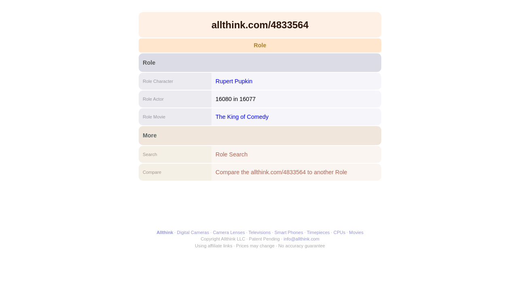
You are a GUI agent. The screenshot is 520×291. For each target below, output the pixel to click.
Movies (356, 232)
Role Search (231, 154)
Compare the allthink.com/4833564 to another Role (281, 172)
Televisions (260, 232)
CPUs (339, 232)
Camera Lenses (229, 232)
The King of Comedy (242, 117)
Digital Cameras (193, 232)
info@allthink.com (301, 238)
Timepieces (318, 232)
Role (260, 45)
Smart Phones (289, 232)
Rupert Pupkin (234, 81)
